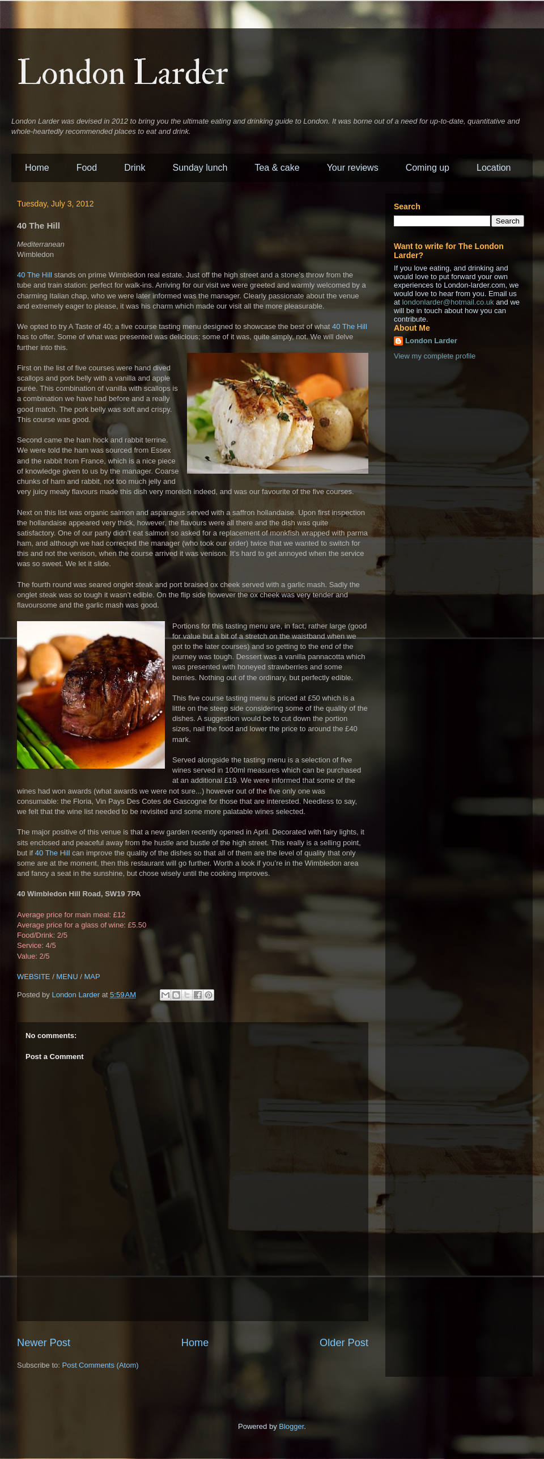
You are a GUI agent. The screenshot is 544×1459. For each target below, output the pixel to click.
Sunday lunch (200, 167)
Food (86, 167)
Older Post (344, 1342)
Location (494, 167)
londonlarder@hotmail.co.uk (448, 302)
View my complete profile (434, 356)
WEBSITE (33, 976)
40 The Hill (34, 275)
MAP (92, 976)
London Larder (122, 73)
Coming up (427, 167)
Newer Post (43, 1342)
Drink (134, 167)
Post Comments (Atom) (100, 1365)
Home (37, 167)
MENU (67, 976)
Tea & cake (276, 167)
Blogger (291, 1426)
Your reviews (353, 167)
